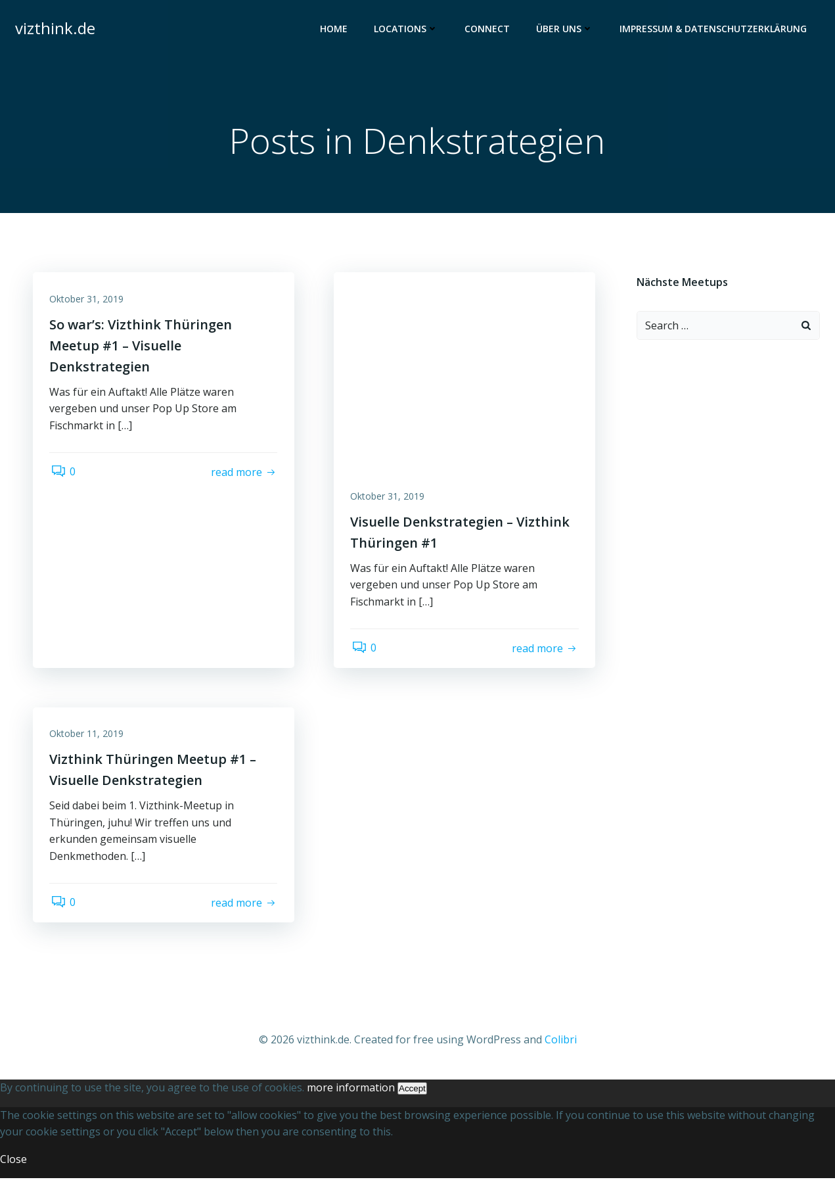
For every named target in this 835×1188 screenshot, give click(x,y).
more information (351, 1097)
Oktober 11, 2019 (90, 742)
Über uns (567, 30)
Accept (412, 1098)
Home (336, 30)
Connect (489, 30)
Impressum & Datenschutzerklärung (715, 30)
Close (13, 1169)
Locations (408, 30)
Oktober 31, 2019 (90, 303)
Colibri (561, 1050)
